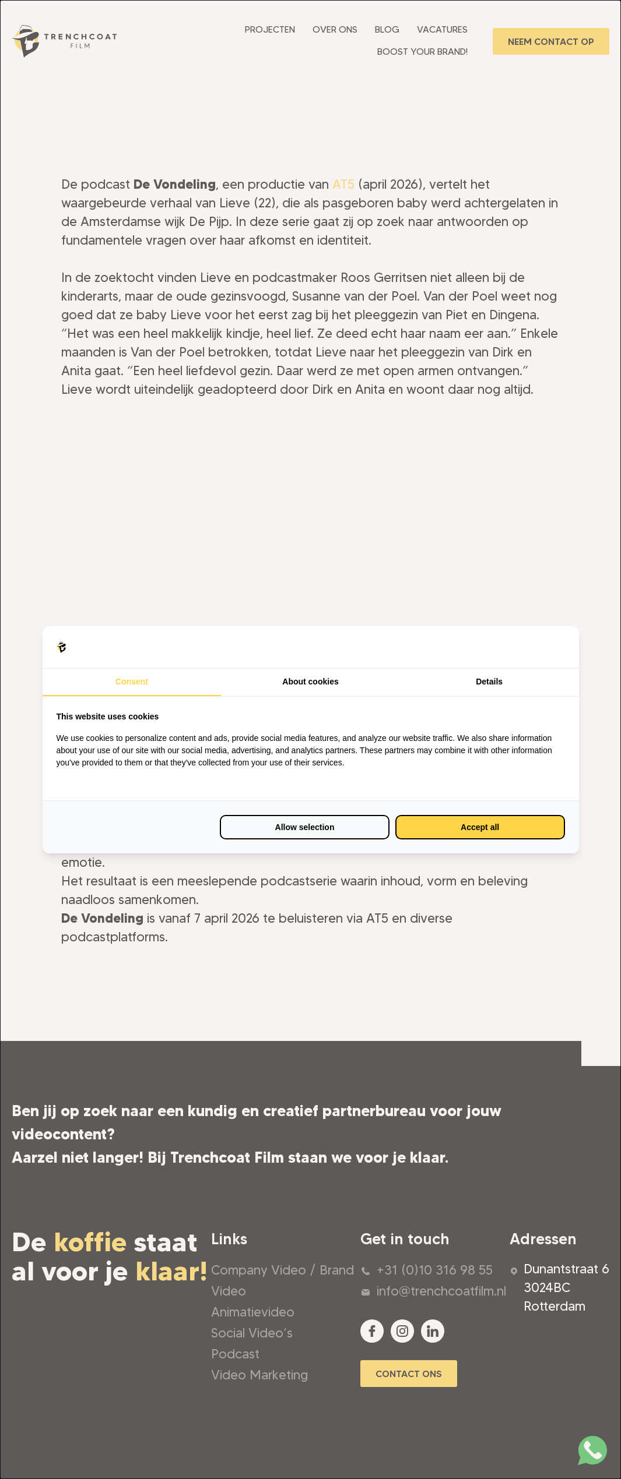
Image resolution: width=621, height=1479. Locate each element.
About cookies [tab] (310, 681)
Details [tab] (489, 681)
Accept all (480, 827)
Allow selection (305, 827)
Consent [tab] (131, 681)
